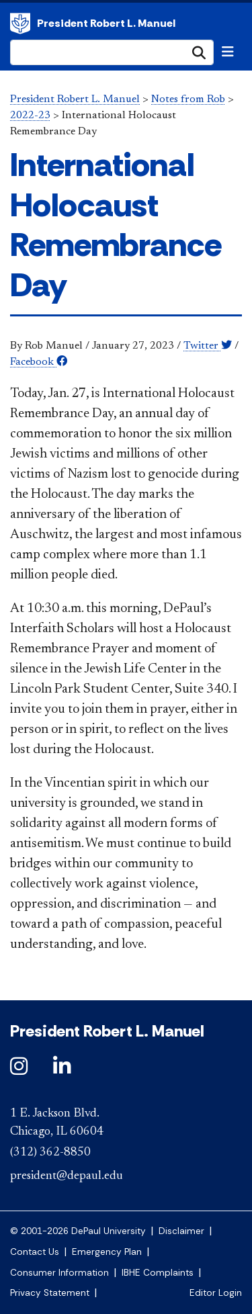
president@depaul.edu (66, 1176)
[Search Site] (112, 52)
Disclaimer (181, 1231)
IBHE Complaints (158, 1272)
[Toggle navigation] (228, 52)
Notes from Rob (188, 99)
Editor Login (216, 1293)
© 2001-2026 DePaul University (78, 1231)
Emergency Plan (107, 1252)
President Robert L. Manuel (20, 23)
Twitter (207, 346)
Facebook (38, 362)
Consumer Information (59, 1272)
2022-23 (30, 115)
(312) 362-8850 (50, 1153)
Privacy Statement (49, 1293)
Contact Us (34, 1252)
